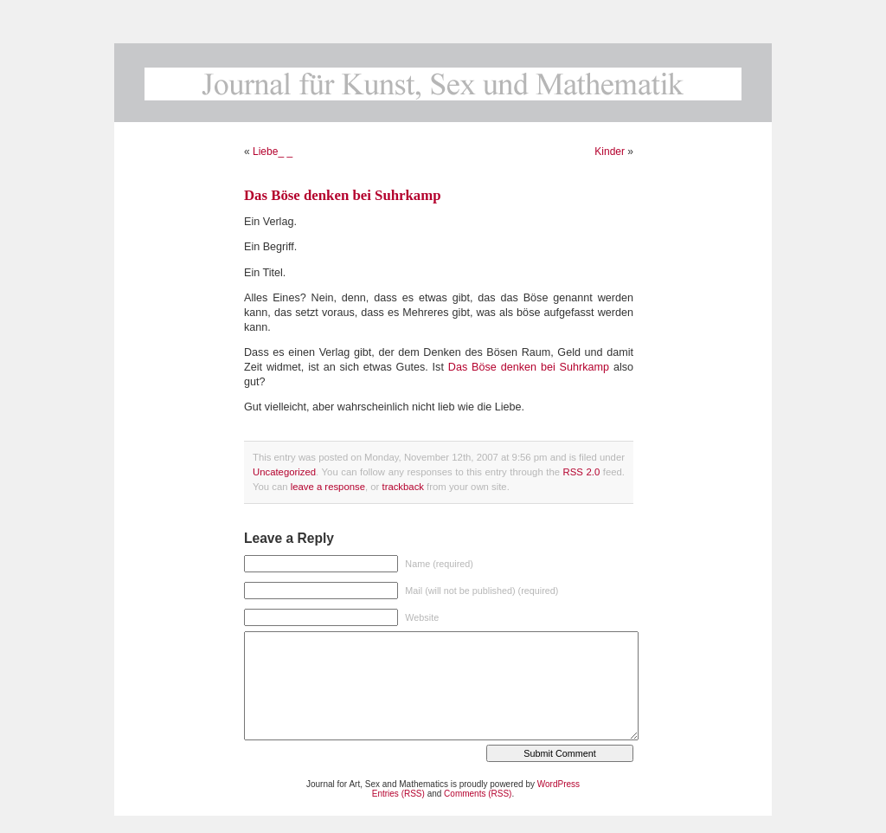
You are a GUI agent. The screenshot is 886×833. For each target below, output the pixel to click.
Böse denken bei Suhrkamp (540, 367)
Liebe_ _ (272, 151)
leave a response (328, 486)
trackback (402, 486)
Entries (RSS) (398, 793)
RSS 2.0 (581, 472)
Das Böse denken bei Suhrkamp (342, 195)
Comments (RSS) (477, 793)
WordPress (558, 784)
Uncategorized (284, 472)
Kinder (609, 151)
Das (460, 367)
